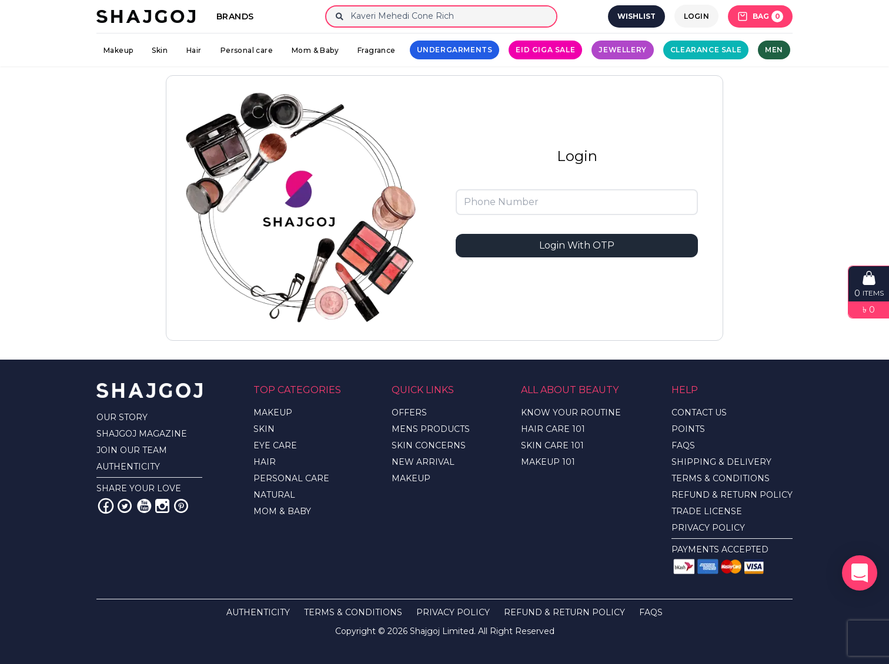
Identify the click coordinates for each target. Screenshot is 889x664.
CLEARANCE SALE (705, 49)
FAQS (683, 445)
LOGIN (697, 16)
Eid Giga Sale (545, 49)
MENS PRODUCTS (431, 429)
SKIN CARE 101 (552, 445)
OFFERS (409, 412)
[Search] (451, 16)
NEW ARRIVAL (423, 462)
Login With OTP (576, 245)
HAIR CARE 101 (553, 429)
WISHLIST (636, 16)
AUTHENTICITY (128, 466)
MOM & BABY (282, 511)
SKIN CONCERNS (429, 445)
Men (774, 49)
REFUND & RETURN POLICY (732, 494)
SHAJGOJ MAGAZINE (141, 433)
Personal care (246, 50)
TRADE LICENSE (706, 511)
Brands (234, 16)
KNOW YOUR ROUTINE (571, 412)
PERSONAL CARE (291, 478)
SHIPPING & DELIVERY (721, 462)
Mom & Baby (315, 50)
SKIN (264, 429)
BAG (760, 16)
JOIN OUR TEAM (131, 450)
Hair (194, 50)
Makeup (118, 50)
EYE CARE (275, 445)
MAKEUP (272, 412)
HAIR (264, 462)
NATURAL (274, 494)
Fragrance (376, 50)
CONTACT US (699, 412)
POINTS (688, 429)
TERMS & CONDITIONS (720, 478)
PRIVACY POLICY (708, 527)
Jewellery (622, 49)
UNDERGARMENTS (455, 49)
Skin (160, 50)
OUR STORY (122, 417)
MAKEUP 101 (548, 462)
